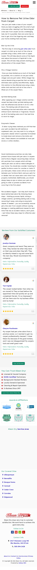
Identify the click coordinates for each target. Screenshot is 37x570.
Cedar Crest (8, 490)
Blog (19, 10)
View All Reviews (18, 363)
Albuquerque (9, 475)
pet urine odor (26, 49)
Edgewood (8, 497)
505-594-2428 (14, 6)
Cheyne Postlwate (10, 328)
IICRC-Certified (10, 377)
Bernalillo (8, 478)
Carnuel (7, 486)
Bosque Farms (9, 482)
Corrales (7, 493)
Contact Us (14, 556)
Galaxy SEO (22, 563)
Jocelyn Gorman (9, 243)
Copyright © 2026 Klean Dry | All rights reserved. (19, 561)
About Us (12, 10)
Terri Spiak (7, 286)
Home (4, 10)
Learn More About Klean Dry (11, 393)
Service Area (23, 429)
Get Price (25, 6)
